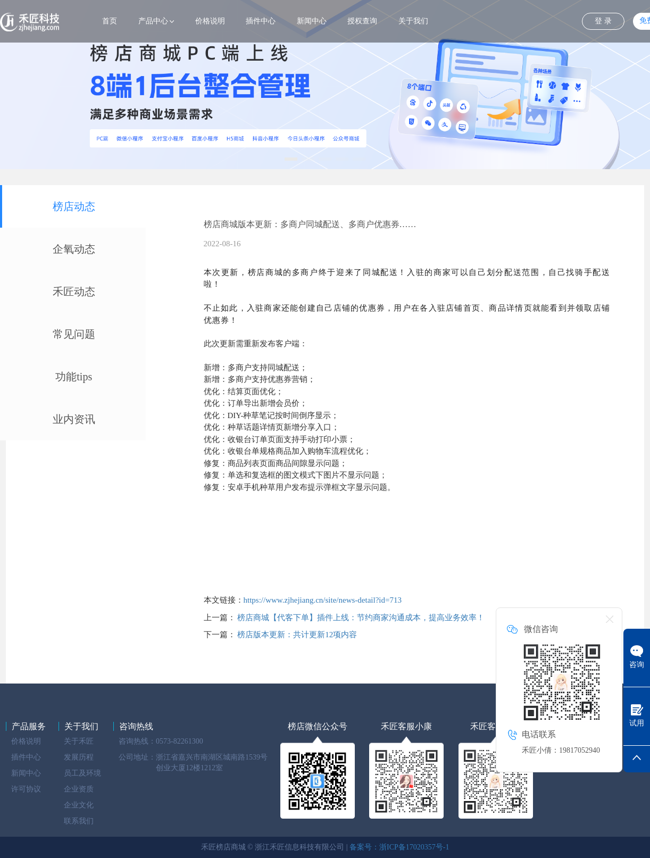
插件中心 (261, 21)
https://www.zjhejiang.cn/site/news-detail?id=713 (323, 600)
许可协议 (26, 789)
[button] (291, 159)
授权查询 (362, 21)
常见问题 (74, 334)
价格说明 (210, 21)
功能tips (73, 376)
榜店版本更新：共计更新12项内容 (297, 634)
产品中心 (153, 21)
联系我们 (79, 821)
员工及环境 (82, 773)
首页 (109, 21)
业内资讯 (74, 419)
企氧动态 (74, 249)
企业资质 (79, 789)
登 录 (603, 21)
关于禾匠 (79, 741)
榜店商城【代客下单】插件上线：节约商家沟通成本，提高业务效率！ (361, 617)
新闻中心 (312, 21)
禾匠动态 (74, 291)
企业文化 (79, 805)
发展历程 (79, 757)
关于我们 (413, 21)
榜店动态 (74, 206)
